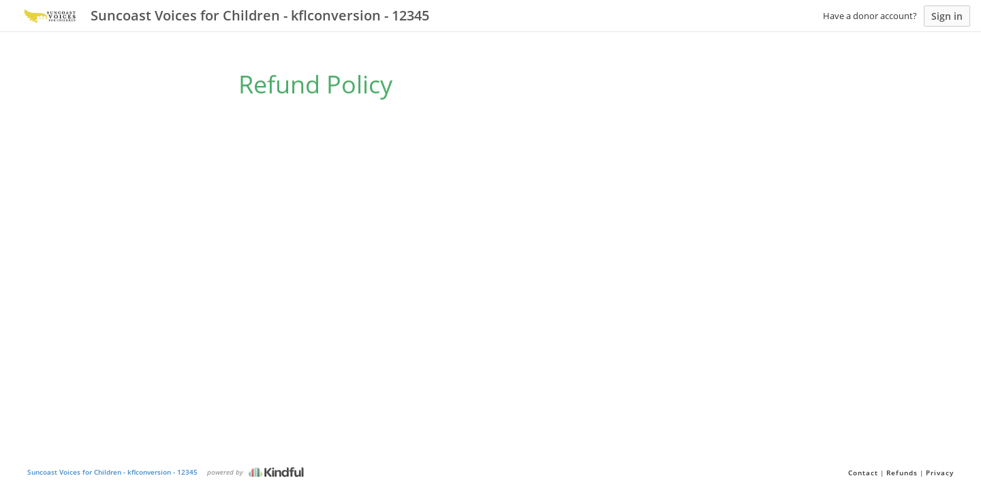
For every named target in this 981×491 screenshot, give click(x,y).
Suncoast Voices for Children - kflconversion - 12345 (112, 472)
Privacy (940, 472)
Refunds (902, 472)
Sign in (947, 16)
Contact (863, 472)
